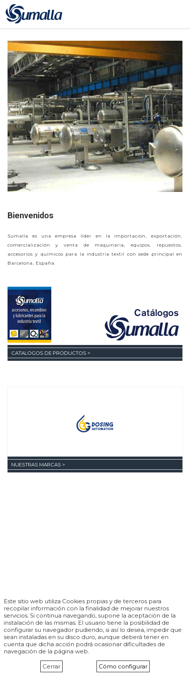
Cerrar (51, 666)
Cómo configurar (123, 666)
